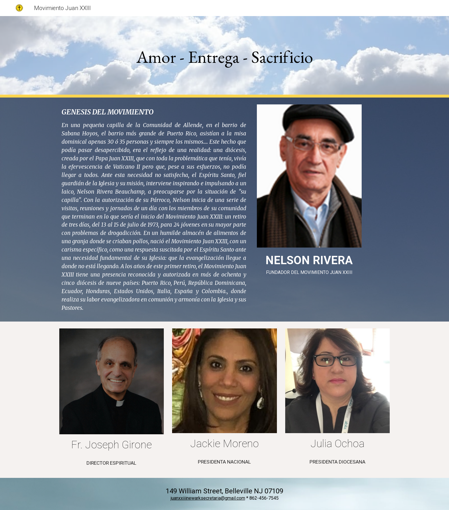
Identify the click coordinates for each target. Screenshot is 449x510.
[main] (224, 57)
